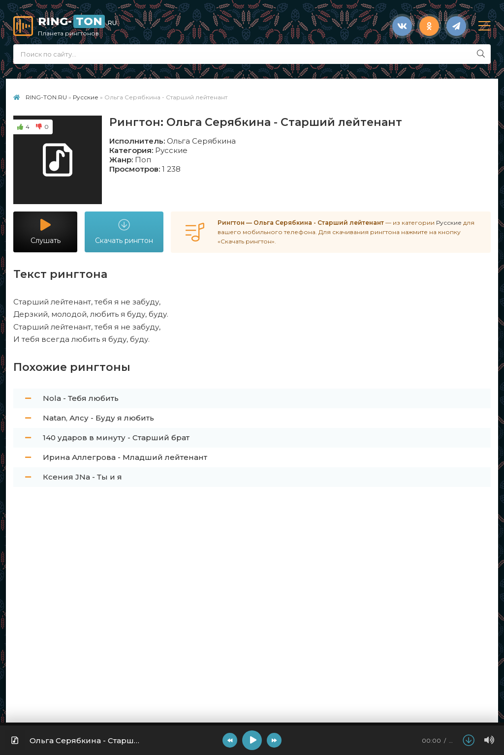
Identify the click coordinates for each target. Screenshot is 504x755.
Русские (171, 150)
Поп (143, 159)
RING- (211, 26)
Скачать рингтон (124, 232)
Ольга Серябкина (201, 141)
